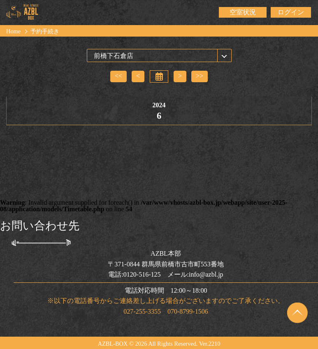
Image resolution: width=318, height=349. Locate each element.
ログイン (291, 12)
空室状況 (243, 12)
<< (118, 75)
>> (199, 75)
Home (13, 31)
